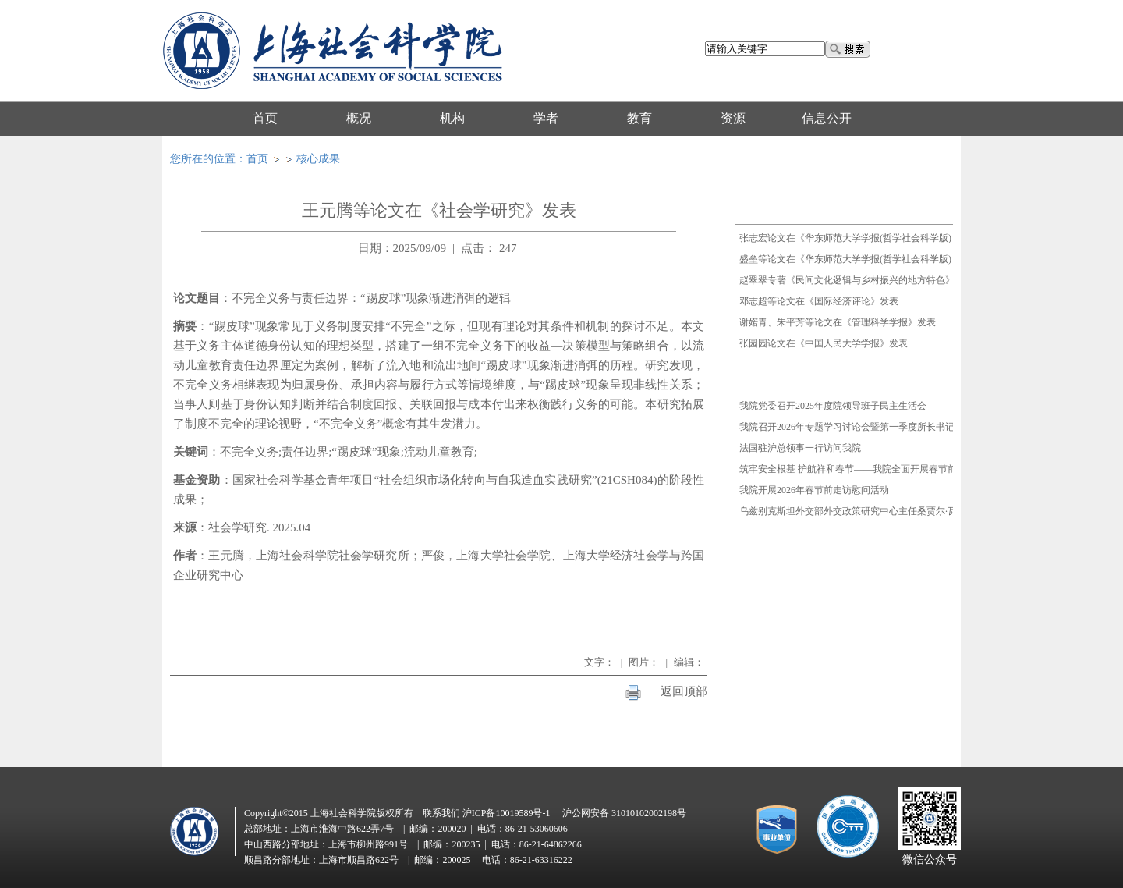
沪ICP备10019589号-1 (506, 813)
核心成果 (318, 159)
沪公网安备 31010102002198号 (624, 813)
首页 (257, 159)
